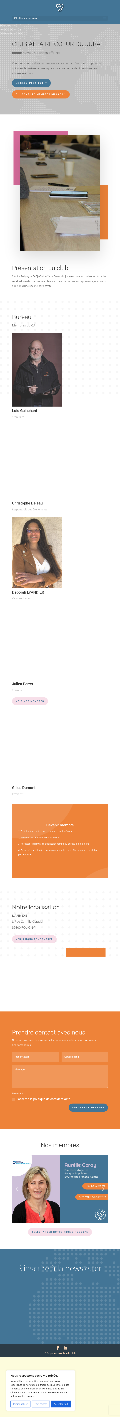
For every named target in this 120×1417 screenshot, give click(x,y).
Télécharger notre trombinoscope (60, 1291)
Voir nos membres (30, 701)
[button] (16, 1248)
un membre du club (64, 1412)
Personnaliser (20, 1403)
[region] (40, 1390)
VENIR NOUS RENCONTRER (34, 939)
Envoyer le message (88, 1167)
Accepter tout (61, 1403)
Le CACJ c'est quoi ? (31, 83)
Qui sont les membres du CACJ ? (41, 94)
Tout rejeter (41, 1403)
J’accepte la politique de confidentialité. (41, 1159)
